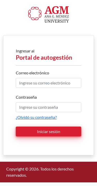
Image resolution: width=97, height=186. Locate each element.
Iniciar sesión (48, 131)
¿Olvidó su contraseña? (36, 117)
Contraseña (26, 97)
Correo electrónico (32, 72)
